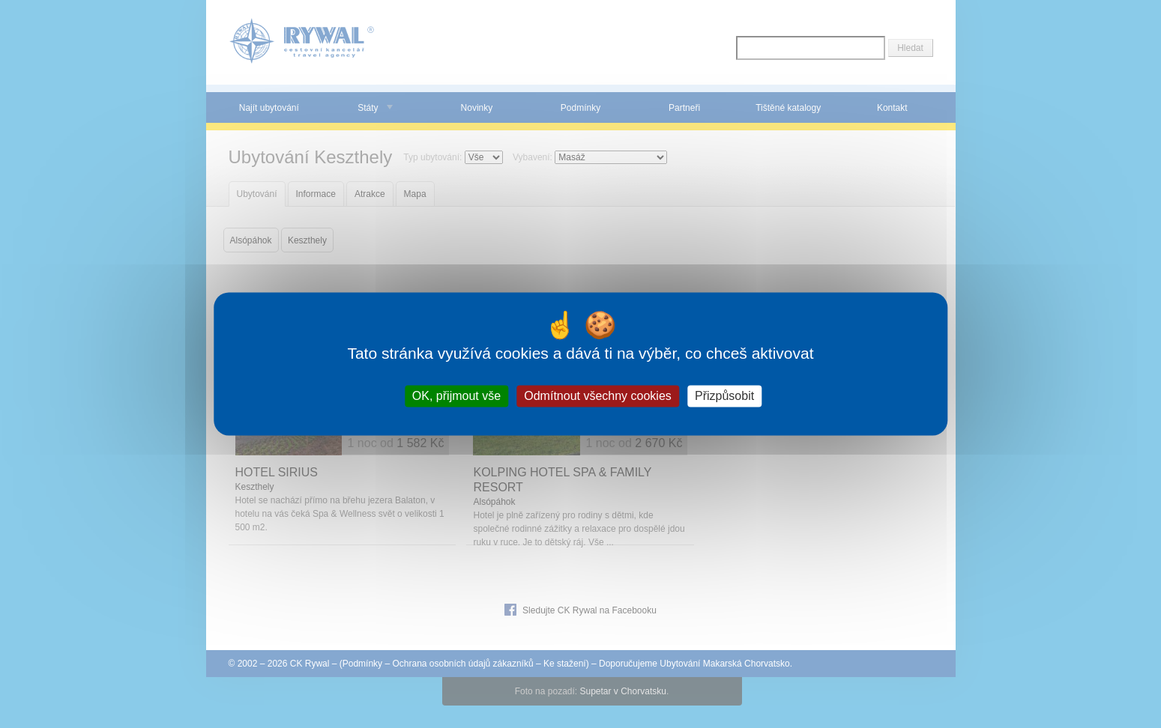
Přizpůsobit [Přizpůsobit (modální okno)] (724, 395)
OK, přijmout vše (456, 395)
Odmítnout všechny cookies (598, 395)
